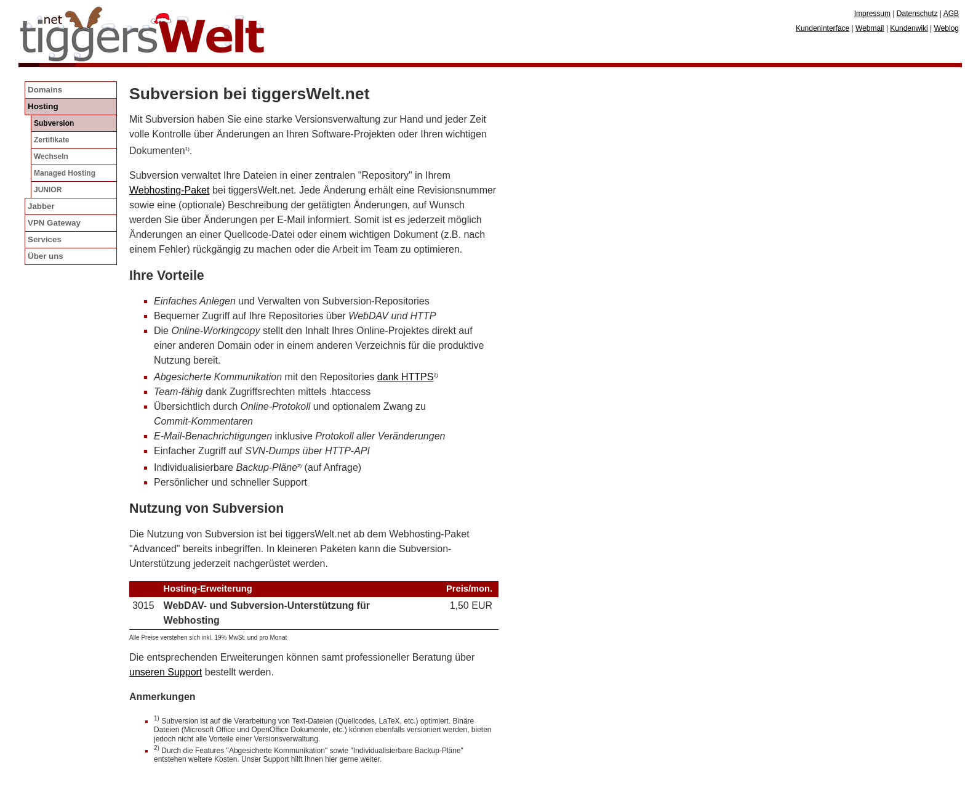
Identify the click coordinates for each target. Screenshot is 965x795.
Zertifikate (51, 140)
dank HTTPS (405, 377)
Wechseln (51, 156)
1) (187, 149)
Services (45, 239)
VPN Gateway (54, 222)
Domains (45, 89)
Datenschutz (917, 13)
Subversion (54, 123)
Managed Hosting (64, 173)
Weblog (946, 28)
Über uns (45, 256)
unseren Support (165, 672)
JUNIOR (48, 190)
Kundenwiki (908, 28)
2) (435, 375)
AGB (951, 13)
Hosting (43, 106)
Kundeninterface (822, 28)
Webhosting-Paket (169, 190)
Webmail (869, 28)
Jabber (41, 206)
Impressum (872, 13)
